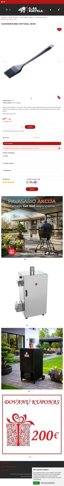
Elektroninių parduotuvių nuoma (28, 476)
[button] (25, 259)
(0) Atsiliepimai (8, 143)
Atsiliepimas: (7, 170)
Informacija (5, 463)
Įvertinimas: (6, 179)
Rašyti (32, 189)
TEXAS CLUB (36, 137)
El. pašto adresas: (8, 163)
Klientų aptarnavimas (8, 466)
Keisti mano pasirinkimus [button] (47, 483)
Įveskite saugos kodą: (33, 179)
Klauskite (22, 131)
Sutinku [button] (36, 483)
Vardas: (5, 156)
